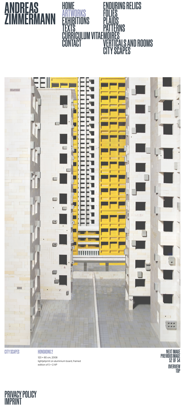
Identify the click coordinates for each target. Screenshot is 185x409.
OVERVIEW (174, 366)
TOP (178, 371)
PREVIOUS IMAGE (170, 356)
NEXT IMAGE (173, 352)
